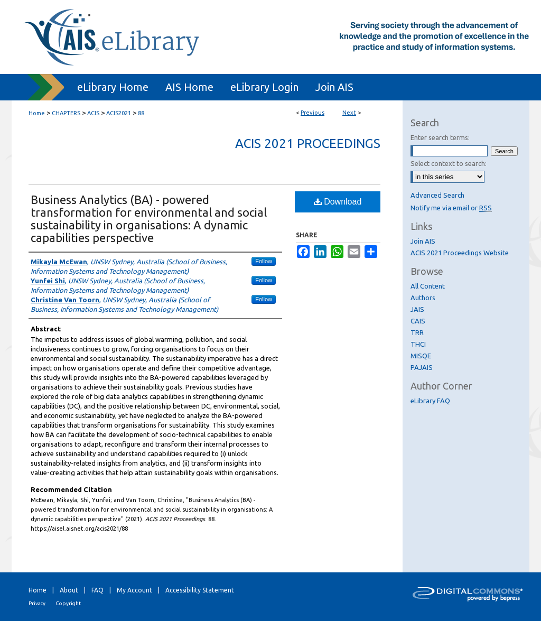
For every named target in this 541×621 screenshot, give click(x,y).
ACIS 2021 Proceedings (307, 143)
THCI (418, 344)
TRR (417, 332)
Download (338, 201)
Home (37, 113)
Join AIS (423, 241)
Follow (263, 261)
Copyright (68, 603)
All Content (428, 286)
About (69, 590)
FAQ (97, 590)
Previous (312, 112)
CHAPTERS (66, 113)
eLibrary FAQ (430, 400)
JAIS (417, 309)
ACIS (93, 113)
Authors (423, 297)
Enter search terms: (440, 137)
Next (349, 112)
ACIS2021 (118, 113)
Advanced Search (437, 195)
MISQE (421, 355)
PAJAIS (422, 367)
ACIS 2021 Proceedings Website (460, 252)
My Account (134, 590)
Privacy (37, 603)
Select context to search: (449, 163)
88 (141, 113)
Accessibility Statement (199, 590)
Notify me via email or (451, 207)
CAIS (418, 321)
